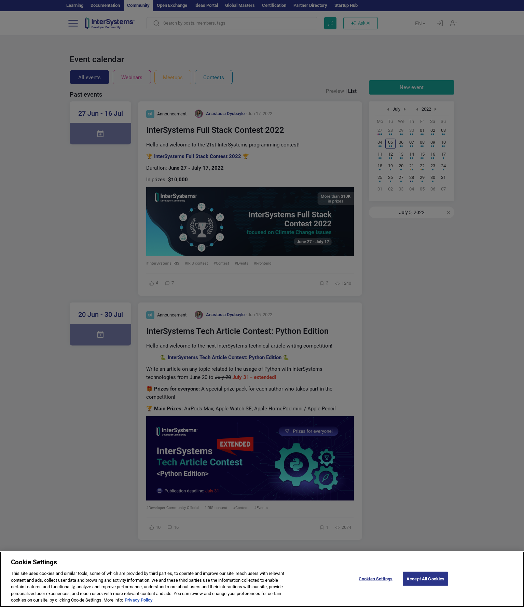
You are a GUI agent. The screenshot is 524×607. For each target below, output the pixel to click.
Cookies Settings (375, 584)
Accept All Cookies (425, 584)
